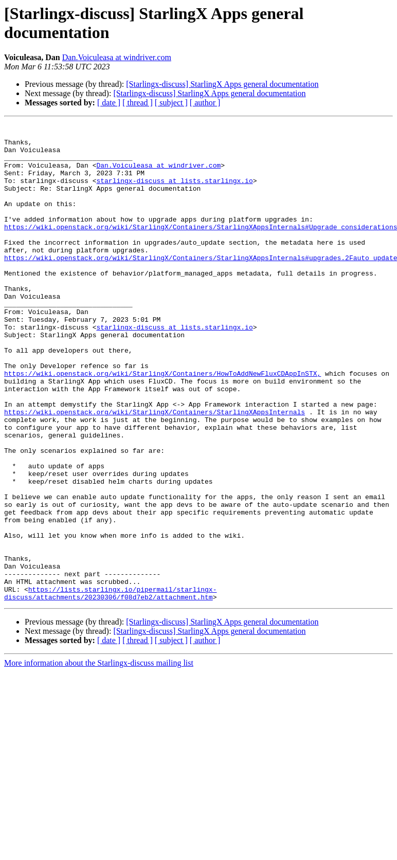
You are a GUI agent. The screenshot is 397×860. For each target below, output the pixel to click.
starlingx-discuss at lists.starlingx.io (174, 192)
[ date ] (108, 102)
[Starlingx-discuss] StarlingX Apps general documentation (222, 84)
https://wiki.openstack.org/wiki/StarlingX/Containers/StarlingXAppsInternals (154, 470)
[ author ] (205, 102)
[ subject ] (171, 102)
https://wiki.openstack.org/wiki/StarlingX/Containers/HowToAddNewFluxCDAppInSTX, (162, 424)
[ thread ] (137, 102)
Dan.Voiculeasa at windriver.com (116, 57)
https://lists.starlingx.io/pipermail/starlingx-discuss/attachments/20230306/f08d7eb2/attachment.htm (110, 688)
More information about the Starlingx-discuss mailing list (98, 758)
